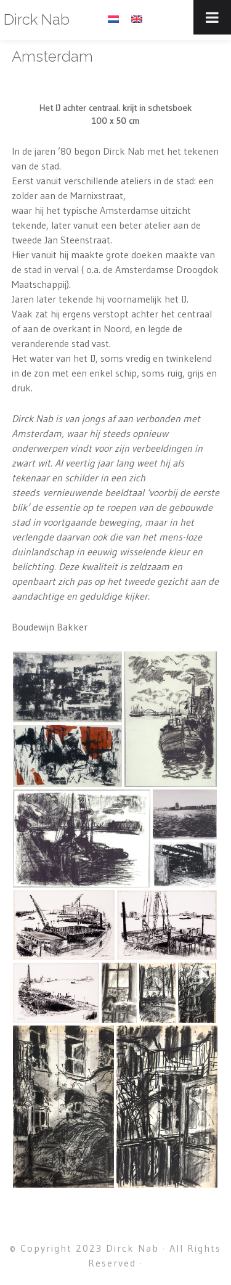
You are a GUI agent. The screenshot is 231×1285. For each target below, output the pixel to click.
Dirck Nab (37, 19)
